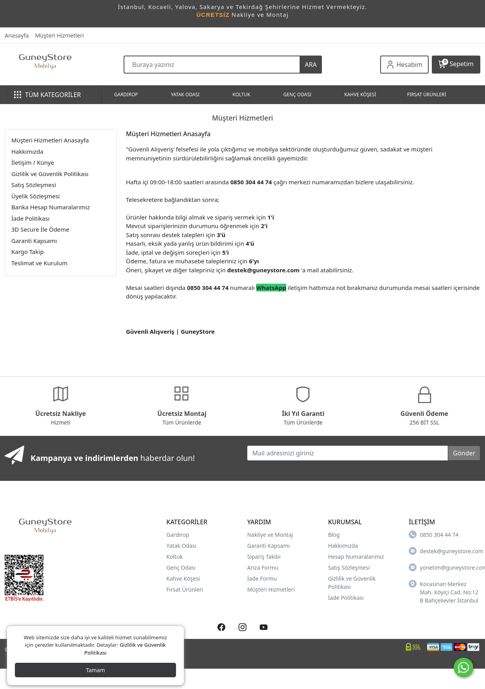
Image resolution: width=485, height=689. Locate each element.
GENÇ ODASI (297, 94)
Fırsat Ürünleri (184, 589)
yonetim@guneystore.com (444, 567)
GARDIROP (126, 94)
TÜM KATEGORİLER (47, 94)
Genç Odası (181, 567)
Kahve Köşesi (183, 578)
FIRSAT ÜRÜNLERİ (426, 94)
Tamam (95, 670)
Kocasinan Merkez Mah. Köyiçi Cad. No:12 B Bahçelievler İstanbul (443, 592)
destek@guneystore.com (444, 551)
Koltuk (174, 556)
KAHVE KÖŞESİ (360, 94)
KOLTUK (241, 94)
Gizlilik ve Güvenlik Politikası (49, 174)
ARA (310, 64)
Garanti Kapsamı (268, 545)
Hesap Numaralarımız (356, 556)
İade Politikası (346, 597)
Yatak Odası (181, 545)
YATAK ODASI (185, 94)
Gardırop (177, 534)
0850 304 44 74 (433, 534)
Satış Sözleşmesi (349, 567)
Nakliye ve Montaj (270, 534)
